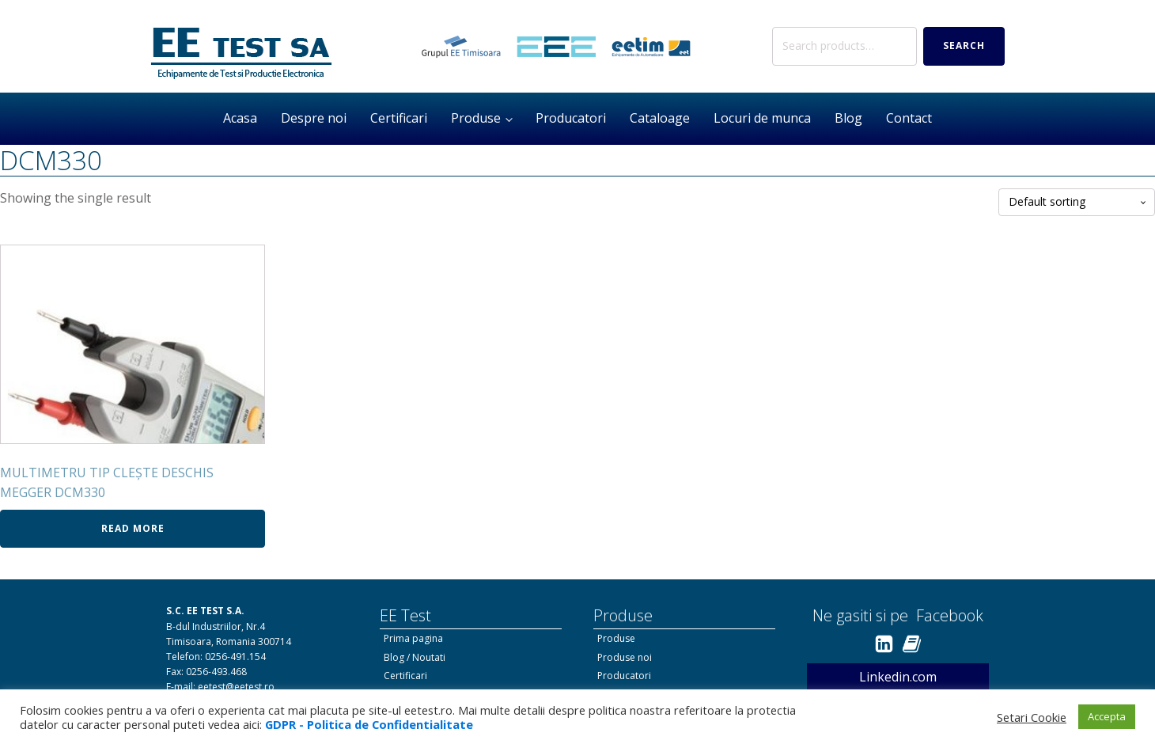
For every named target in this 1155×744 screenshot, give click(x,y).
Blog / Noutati (414, 657)
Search (964, 45)
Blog (848, 118)
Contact (909, 118)
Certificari (398, 118)
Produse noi (624, 657)
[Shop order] (1076, 202)
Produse (476, 118)
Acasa (240, 118)
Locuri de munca (762, 118)
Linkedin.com (898, 676)
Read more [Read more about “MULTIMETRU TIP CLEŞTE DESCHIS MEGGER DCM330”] (133, 528)
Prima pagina (413, 638)
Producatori (571, 118)
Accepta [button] (1107, 716)
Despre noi (313, 118)
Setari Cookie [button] (1031, 717)
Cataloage (660, 118)
